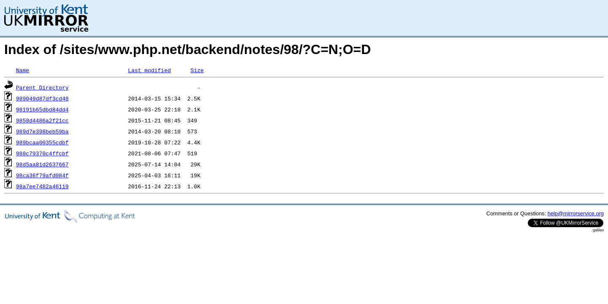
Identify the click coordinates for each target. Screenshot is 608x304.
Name (22, 70)
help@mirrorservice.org (576, 213)
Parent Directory (42, 87)
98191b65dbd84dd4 (42, 109)
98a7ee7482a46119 (42, 186)
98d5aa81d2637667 (42, 164)
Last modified (149, 70)
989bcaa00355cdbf (42, 142)
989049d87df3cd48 (42, 98)
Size (197, 70)
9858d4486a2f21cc (42, 120)
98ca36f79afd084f (42, 175)
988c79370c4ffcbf (42, 153)
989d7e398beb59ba (42, 131)
